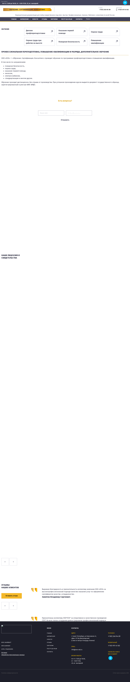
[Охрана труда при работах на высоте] (39, 42)
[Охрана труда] (104, 32)
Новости (49, 639)
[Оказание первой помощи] (72, 32)
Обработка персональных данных (13, 655)
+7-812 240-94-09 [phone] (104, 9)
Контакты (50, 651)
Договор (4, 652)
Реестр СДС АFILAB (52, 648)
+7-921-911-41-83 (114, 646)
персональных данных (73, 124)
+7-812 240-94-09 (114, 636)
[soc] (125, 2)
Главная (49, 633)
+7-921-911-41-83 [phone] (122, 9)
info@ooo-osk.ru (76, 649)
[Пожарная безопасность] (72, 42)
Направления (51, 636)
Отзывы (49, 642)
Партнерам (50, 645)
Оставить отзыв (12, 596)
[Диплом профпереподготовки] (39, 32)
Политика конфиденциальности (9, 673)
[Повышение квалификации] (104, 42)
